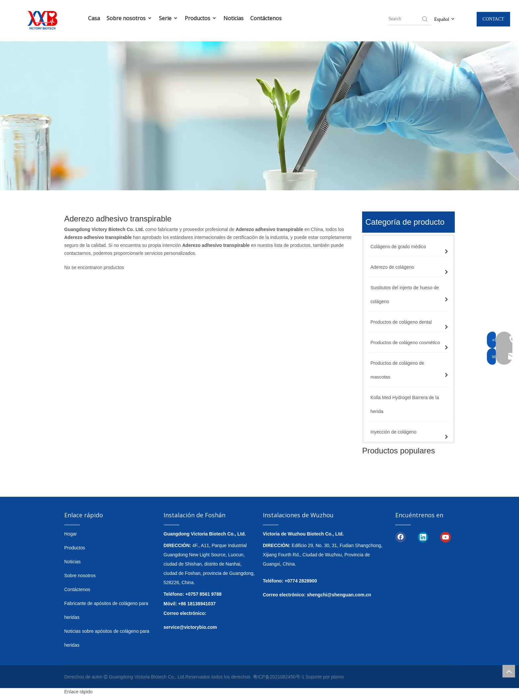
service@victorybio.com (190, 627)
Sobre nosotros (129, 18)
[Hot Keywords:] (425, 19)
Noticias (233, 18)
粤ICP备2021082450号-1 (279, 676)
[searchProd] (405, 19)
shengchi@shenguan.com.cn (339, 594)
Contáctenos (266, 18)
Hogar (70, 533)
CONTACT (493, 19)
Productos (201, 18)
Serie (168, 18)
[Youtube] (445, 537)
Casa (94, 18)
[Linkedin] (423, 537)
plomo (337, 676)
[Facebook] (400, 537)
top (508, 671)
